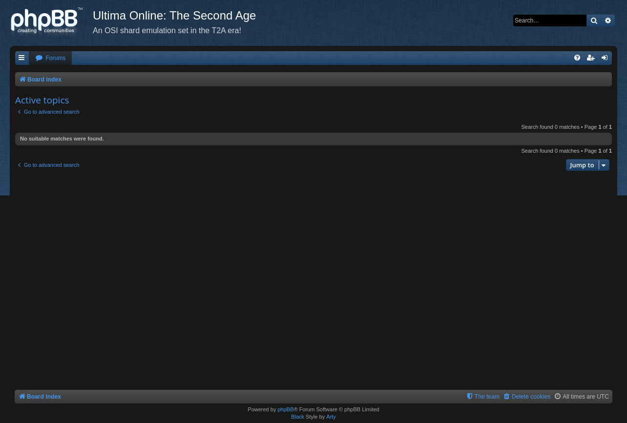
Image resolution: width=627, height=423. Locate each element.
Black (297, 417)
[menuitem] (50, 58)
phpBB (285, 409)
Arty (331, 417)
